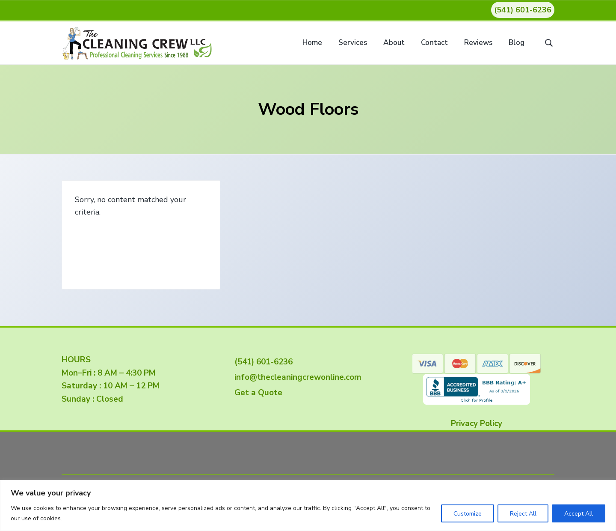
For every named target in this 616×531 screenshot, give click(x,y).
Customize (467, 514)
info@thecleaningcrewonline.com (295, 377)
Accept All (578, 514)
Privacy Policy (476, 423)
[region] (308, 505)
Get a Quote (256, 392)
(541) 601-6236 (522, 10)
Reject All (522, 514)
